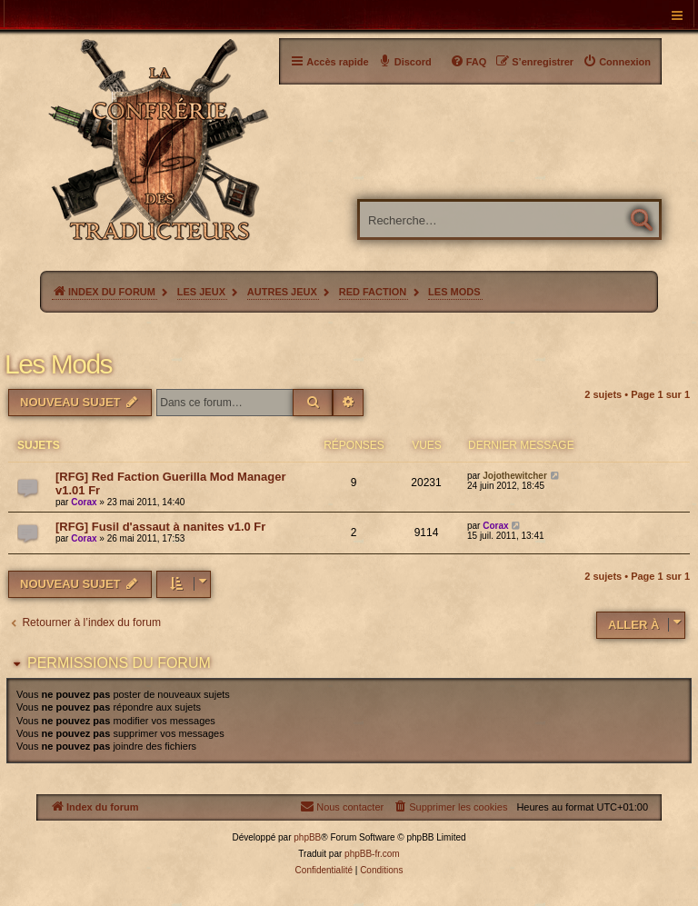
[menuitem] (617, 62)
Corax (83, 502)
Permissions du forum (119, 663)
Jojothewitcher (515, 476)
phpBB (307, 837)
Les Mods (58, 364)
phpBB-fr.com (372, 854)
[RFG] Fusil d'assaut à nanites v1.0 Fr (160, 526)
